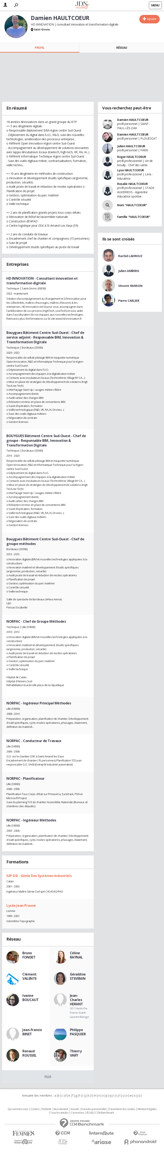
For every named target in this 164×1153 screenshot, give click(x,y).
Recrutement (61, 1109)
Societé (75, 1109)
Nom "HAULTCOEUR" (132, 205)
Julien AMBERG (128, 271)
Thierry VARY (76, 1053)
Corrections (77, 1112)
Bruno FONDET (28, 955)
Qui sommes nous (18, 1109)
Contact (35, 1109)
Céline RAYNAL (76, 955)
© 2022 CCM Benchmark (100, 1112)
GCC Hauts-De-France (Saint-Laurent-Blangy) (79, 1012)
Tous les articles (59, 1112)
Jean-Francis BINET (32, 1031)
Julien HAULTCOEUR (131, 146)
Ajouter (152, 19)
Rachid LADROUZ (130, 256)
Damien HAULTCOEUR (132, 120)
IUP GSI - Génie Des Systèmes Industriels (39, 875)
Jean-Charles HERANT (76, 999)
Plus (48, 1076)
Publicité (46, 1109)
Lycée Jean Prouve (21, 905)
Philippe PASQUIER (78, 1031)
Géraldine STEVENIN (78, 976)
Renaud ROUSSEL (29, 1053)
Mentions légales (147, 1109)
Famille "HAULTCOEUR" (133, 217)
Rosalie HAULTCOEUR (132, 184)
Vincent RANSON (130, 286)
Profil (39, 48)
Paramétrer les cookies (122, 1109)
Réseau (121, 48)
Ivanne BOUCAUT (30, 997)
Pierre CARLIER (128, 301)
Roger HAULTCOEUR (131, 157)
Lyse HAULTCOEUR (130, 170)
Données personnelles (94, 1109)
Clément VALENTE (29, 976)
